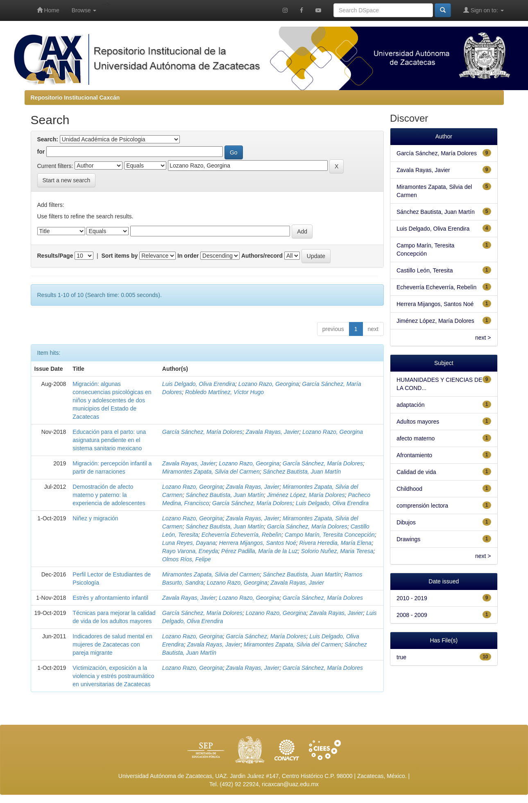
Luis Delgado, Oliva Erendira (198, 384)
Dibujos (406, 522)
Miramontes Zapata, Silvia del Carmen (211, 471)
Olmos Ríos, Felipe (186, 559)
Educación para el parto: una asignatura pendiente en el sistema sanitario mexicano (109, 440)
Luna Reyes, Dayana (189, 543)
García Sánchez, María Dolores (202, 432)
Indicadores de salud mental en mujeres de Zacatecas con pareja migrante (112, 644)
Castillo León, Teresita (425, 270)
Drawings (408, 539)
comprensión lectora (422, 505)
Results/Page (55, 255)
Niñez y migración (95, 518)
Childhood (409, 488)
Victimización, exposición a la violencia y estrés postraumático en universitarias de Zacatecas (113, 676)
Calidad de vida (416, 472)
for (41, 151)
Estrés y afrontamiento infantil (110, 597)
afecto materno (416, 438)
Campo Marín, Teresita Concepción (330, 534)
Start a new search (67, 180)
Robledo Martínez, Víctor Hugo (224, 392)
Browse (84, 10)
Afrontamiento (414, 455)
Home (48, 10)
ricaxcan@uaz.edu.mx (290, 784)
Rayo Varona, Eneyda (190, 551)
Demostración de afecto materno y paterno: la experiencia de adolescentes (109, 494)
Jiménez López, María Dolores (306, 495)
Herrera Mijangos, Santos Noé (257, 543)
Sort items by (120, 255)
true (401, 657)
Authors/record (262, 255)
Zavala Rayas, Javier (272, 432)
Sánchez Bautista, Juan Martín (302, 471)
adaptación (411, 405)
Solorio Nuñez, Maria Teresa (337, 551)
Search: (47, 139)
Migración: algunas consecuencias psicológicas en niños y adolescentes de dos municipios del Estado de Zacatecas (112, 400)
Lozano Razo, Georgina (268, 384)
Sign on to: (483, 10)
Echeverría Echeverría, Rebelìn (241, 534)
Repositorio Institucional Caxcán (75, 97)
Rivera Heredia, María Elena (335, 543)
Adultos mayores (418, 421)
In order (188, 255)
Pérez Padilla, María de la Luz (259, 551)
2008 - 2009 (412, 615)
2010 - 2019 (412, 598)
